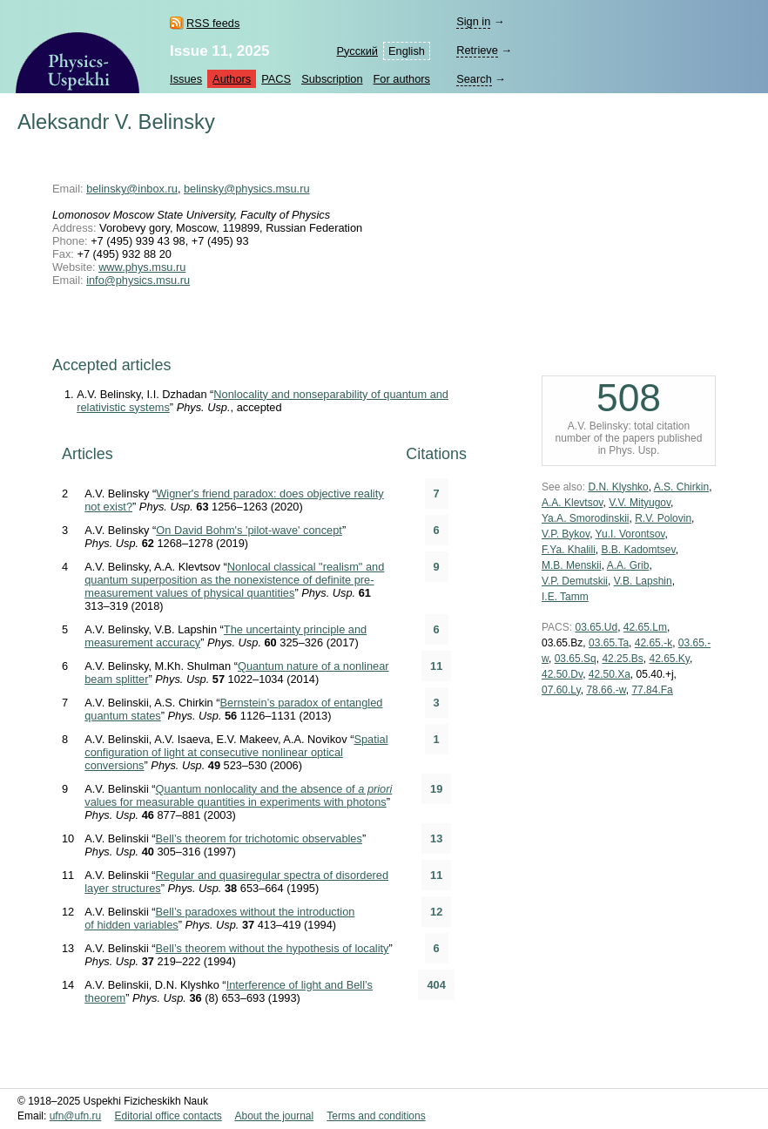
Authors (231, 78)
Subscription (331, 78)
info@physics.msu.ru (138, 280)
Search (474, 78)
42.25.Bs (622, 658)
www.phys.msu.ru (141, 267)
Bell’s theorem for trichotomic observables (259, 838)
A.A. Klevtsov (572, 503)
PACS (276, 78)
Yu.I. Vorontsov (630, 534)
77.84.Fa (651, 690)
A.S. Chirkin (681, 487)
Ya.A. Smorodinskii (585, 518)
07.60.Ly (561, 690)
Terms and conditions (376, 1116)
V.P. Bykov (565, 534)
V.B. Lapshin (643, 581)
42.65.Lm (645, 627)
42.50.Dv (562, 674)
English (406, 50)
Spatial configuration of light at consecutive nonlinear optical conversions (235, 752)
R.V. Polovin (663, 518)
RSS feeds (212, 23)
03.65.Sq (575, 658)
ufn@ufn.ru (76, 1116)
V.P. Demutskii (575, 581)
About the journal (273, 1116)
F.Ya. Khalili (569, 550)
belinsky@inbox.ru (132, 188)
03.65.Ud (596, 627)
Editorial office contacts (168, 1116)
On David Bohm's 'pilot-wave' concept (249, 530)
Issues (186, 78)
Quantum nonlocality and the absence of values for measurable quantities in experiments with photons (238, 795)
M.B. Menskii (572, 565)
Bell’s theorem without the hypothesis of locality (272, 948)
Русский (357, 50)
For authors (402, 78)
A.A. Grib (628, 565)
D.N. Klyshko (618, 487)
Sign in (473, 21)
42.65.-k (653, 643)
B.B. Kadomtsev (638, 550)
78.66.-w (605, 690)
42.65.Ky (669, 658)
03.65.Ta (609, 643)
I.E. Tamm (565, 597)
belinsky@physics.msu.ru (247, 188)
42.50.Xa (609, 674)
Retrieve (477, 50)
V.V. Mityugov (639, 503)
